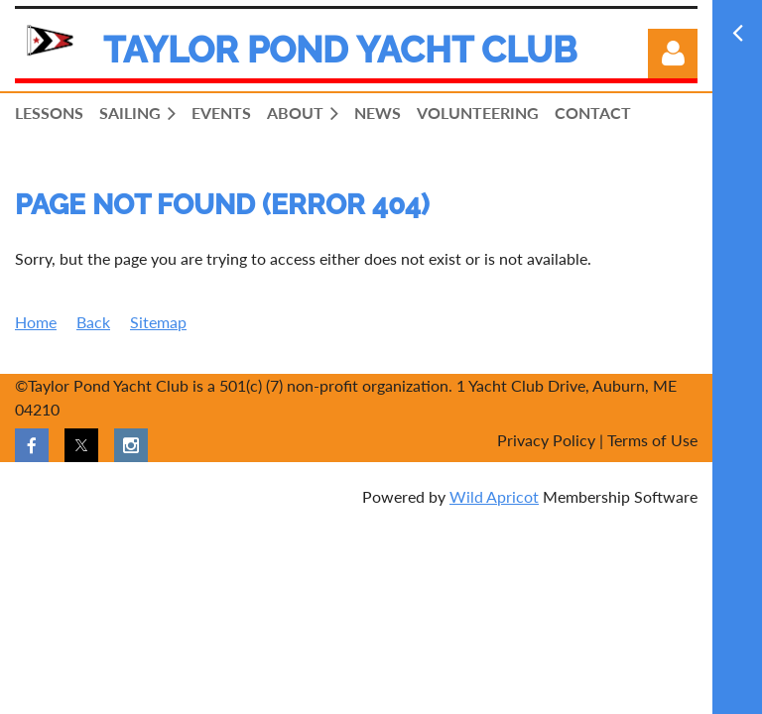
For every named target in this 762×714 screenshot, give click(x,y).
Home (36, 321)
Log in (673, 53)
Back (93, 321)
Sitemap (158, 321)
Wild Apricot (494, 496)
